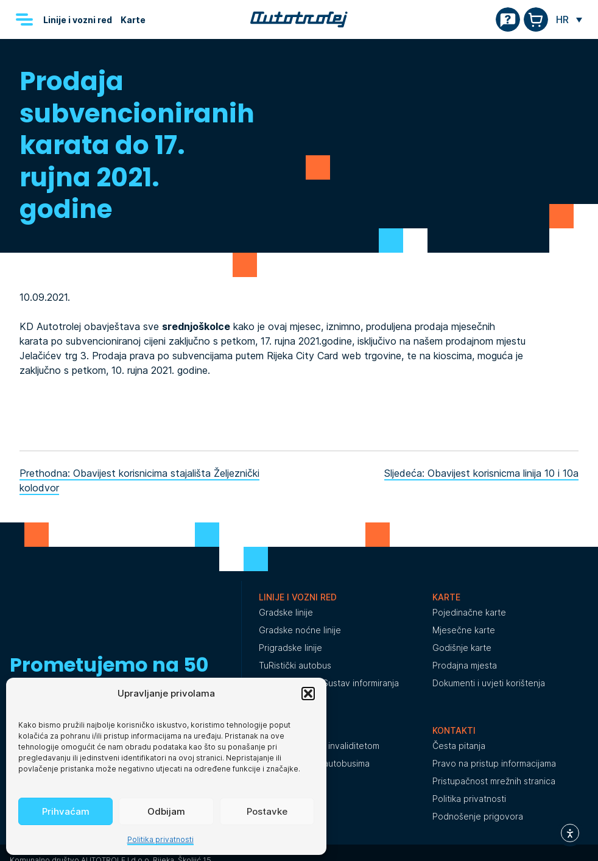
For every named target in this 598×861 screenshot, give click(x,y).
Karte (133, 20)
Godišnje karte (461, 647)
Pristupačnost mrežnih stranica (493, 781)
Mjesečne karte (463, 630)
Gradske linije (286, 612)
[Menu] (24, 19)
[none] (569, 19)
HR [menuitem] (562, 19)
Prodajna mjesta (464, 665)
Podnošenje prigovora (477, 816)
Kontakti (454, 730)
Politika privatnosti (160, 839)
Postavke (267, 811)
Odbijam (166, 811)
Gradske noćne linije (300, 630)
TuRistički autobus (295, 665)
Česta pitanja (458, 745)
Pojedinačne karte (469, 612)
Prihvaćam (66, 811)
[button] (308, 693)
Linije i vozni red (77, 20)
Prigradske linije (290, 647)
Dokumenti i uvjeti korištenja (488, 683)
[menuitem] (569, 19)
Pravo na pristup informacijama (494, 763)
